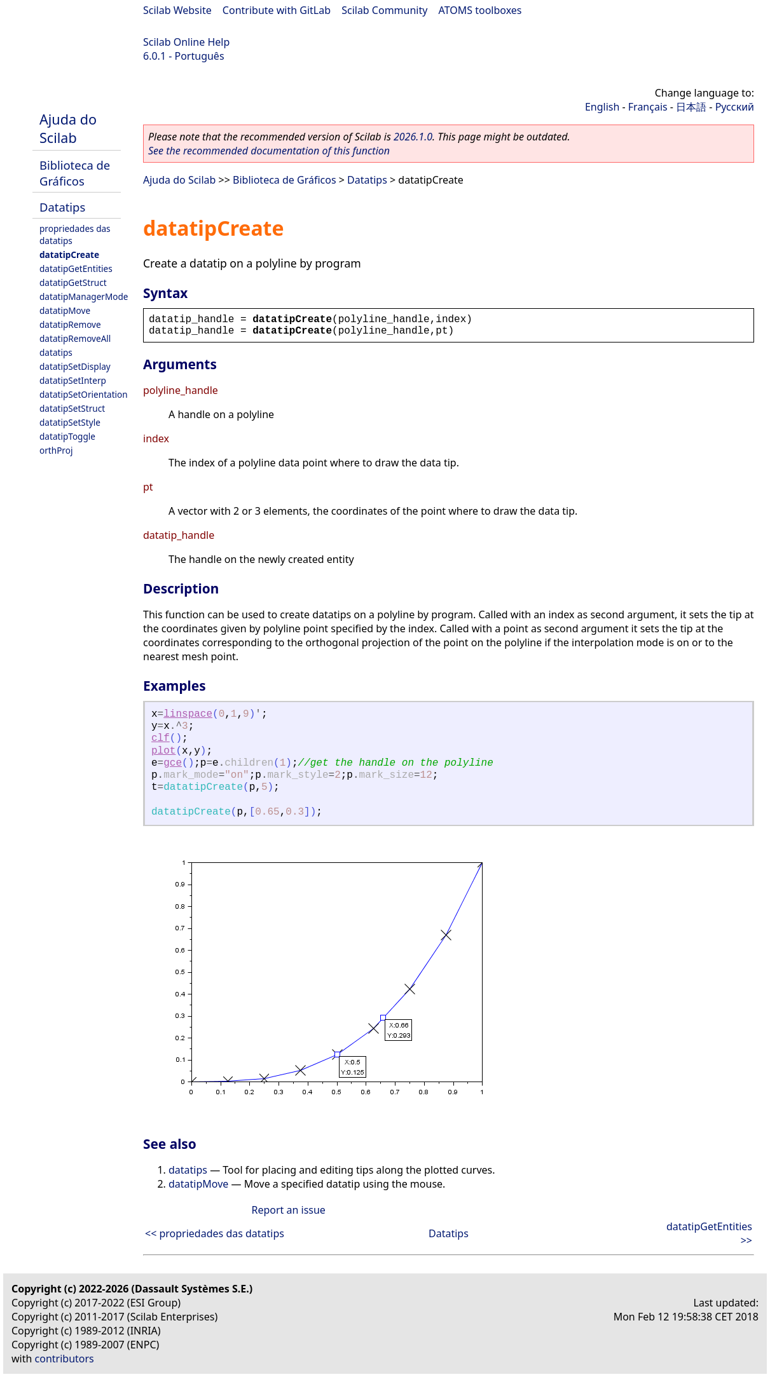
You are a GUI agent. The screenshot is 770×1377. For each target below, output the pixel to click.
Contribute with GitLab (277, 10)
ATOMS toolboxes (480, 10)
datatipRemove (70, 324)
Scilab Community (384, 10)
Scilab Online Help (186, 42)
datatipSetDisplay (75, 366)
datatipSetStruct (72, 408)
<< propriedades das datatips (214, 1233)
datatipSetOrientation (83, 394)
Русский (734, 107)
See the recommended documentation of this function (269, 151)
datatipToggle (67, 436)
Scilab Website (177, 10)
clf (160, 738)
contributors (64, 1359)
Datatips (62, 207)
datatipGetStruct (73, 282)
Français (648, 107)
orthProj (55, 450)
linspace (187, 714)
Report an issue (288, 1210)
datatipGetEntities (76, 268)
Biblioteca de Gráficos (74, 173)
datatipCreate (69, 254)
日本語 (691, 107)
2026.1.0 (413, 137)
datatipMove (64, 310)
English (602, 107)
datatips (55, 352)
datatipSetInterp (72, 380)
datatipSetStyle (69, 422)
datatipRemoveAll (75, 338)
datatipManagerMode (83, 296)
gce (172, 763)
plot (163, 751)
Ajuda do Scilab (68, 128)
